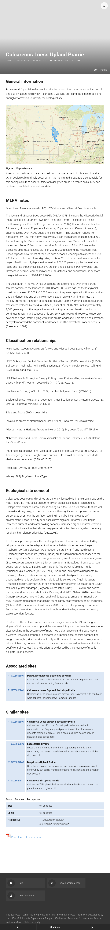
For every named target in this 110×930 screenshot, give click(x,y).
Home (9, 60)
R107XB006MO (16, 690)
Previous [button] (18, 927)
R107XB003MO (16, 675)
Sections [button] (55, 927)
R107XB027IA (15, 780)
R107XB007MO (16, 744)
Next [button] (91, 927)
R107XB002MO (16, 762)
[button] (104, 5)
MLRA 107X (38, 60)
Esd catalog (22, 60)
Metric (103, 70)
